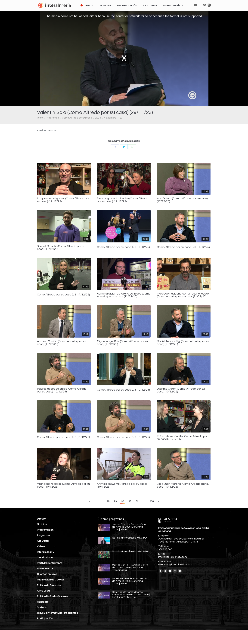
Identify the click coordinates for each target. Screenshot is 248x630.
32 (137, 501)
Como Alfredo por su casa (77, 117)
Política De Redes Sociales (52, 596)
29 (121, 117)
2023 (98, 117)
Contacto (43, 602)
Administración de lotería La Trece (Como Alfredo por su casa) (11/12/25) (124, 295)
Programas (52, 117)
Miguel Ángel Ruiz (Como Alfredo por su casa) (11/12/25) (122, 343)
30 (122, 501)
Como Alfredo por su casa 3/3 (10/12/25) (123, 437)
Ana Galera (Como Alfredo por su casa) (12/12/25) (182, 200)
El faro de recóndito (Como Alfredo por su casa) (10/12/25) (182, 438)
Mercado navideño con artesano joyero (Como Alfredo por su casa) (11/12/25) (183, 295)
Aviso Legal (43, 590)
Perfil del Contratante (49, 563)
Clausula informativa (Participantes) (57, 613)
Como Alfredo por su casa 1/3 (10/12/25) (63, 437)
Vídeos (41, 546)
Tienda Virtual (45, 557)
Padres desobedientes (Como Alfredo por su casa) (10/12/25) (62, 390)
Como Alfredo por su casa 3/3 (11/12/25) (183, 247)
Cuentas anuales (47, 574)
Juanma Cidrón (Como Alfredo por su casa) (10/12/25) (181, 390)
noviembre (110, 117)
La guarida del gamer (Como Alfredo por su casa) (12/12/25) (63, 200)
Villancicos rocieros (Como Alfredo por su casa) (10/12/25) (63, 485)
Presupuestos (45, 568)
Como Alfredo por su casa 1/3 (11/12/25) (123, 247)
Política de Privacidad (49, 585)
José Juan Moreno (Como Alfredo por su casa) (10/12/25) (183, 485)
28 (108, 501)
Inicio (40, 117)
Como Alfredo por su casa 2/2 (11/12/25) (63, 294)
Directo (41, 518)
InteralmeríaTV (45, 552)
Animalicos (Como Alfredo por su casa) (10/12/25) (122, 485)
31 (129, 501)
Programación (45, 530)
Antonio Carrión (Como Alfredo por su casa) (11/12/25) (61, 343)
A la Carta (43, 541)
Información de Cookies (50, 579)
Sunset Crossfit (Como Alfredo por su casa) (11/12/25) (61, 248)
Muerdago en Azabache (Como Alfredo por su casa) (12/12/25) (122, 200)
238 (151, 501)
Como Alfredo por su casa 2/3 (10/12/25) (123, 389)
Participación (45, 618)
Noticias (42, 524)
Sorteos (41, 607)
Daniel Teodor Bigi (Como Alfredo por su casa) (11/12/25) (183, 343)
